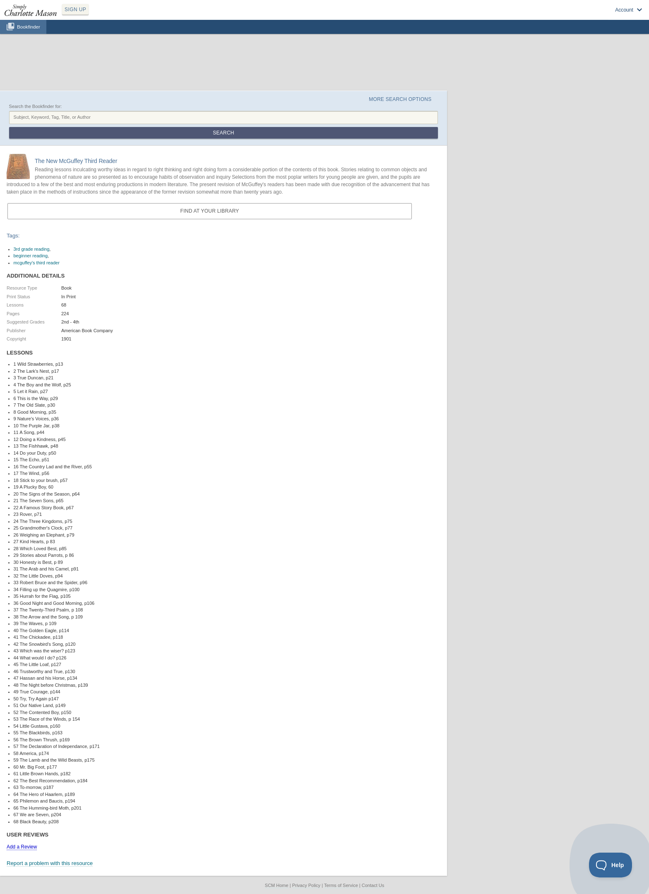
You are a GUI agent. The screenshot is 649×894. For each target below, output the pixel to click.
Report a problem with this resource (50, 863)
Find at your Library (209, 211)
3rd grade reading (32, 249)
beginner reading (31, 255)
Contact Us (373, 885)
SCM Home (276, 885)
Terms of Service (341, 885)
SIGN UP (75, 9)
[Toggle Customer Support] (610, 865)
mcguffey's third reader (37, 262)
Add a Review (22, 847)
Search (223, 133)
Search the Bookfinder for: (35, 106)
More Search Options (400, 99)
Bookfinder (28, 26)
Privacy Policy (306, 885)
